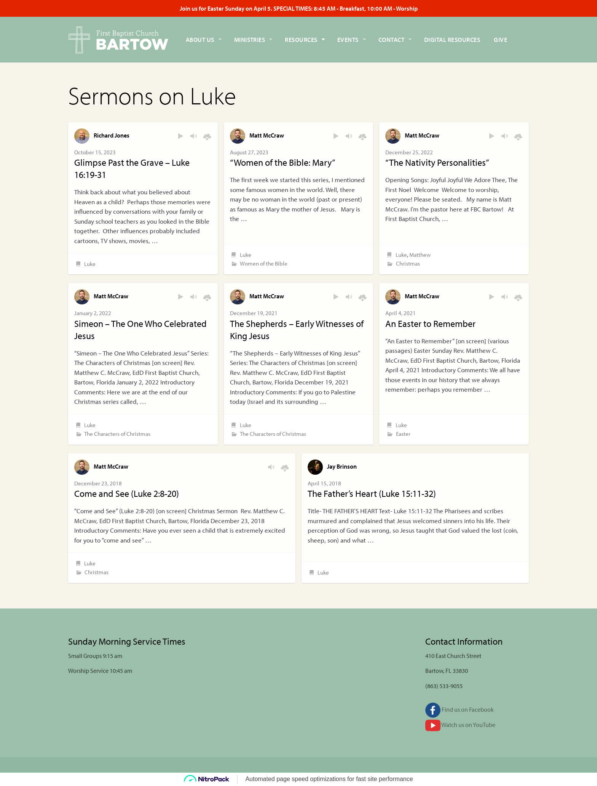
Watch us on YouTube (460, 724)
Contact (391, 39)
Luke (90, 263)
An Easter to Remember (430, 323)
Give (500, 39)
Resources (301, 39)
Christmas (408, 263)
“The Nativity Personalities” (437, 162)
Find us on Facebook (459, 709)
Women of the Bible (263, 263)
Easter (403, 433)
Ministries (249, 39)
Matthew (420, 254)
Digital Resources (452, 39)
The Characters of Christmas (117, 433)
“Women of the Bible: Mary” (282, 162)
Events (348, 39)
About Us (200, 39)
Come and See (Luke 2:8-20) (126, 493)
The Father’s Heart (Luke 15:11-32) (372, 493)
